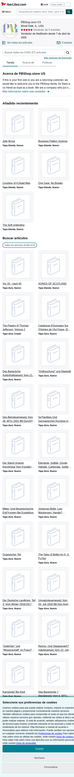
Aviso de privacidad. (26, 743)
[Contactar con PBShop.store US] (64, 43)
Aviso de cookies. (65, 736)
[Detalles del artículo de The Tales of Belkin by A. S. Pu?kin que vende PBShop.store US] (54, 540)
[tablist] (29, 63)
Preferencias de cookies (50, 733)
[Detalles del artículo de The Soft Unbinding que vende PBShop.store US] (19, 209)
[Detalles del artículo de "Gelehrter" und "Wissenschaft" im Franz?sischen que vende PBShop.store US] (19, 632)
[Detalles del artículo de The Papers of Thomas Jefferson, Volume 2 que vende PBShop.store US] (19, 311)
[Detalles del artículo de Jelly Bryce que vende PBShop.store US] (19, 125)
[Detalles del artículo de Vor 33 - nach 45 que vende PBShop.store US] (19, 268)
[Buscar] (69, 11)
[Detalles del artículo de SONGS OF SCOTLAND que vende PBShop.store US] (54, 268)
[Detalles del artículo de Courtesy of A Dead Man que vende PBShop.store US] (19, 167)
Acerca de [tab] (28, 63)
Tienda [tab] (10, 63)
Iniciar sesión (56, 5)
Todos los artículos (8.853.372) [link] (19, 245)
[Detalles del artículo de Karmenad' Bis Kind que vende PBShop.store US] (19, 676)
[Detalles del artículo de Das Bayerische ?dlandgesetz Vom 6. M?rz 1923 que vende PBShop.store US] (54, 678)
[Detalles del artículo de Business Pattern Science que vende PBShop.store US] (54, 125)
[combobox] (41, 11)
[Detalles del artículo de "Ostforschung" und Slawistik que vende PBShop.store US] (54, 355)
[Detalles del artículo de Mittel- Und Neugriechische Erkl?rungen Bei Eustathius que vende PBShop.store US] (19, 495)
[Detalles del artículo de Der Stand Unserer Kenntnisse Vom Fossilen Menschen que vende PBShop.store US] (19, 449)
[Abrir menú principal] (7, 11)
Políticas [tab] (47, 63)
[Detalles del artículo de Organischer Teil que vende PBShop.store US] (19, 539)
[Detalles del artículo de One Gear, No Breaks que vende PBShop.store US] (54, 167)
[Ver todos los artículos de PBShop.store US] (17, 43)
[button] (67, 52)
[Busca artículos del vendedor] (30, 52)
